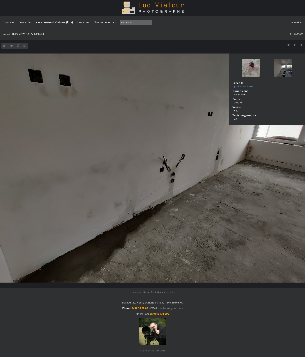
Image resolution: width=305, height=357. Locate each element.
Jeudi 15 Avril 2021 (243, 86)
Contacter (25, 22)
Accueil (6, 34)
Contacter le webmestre (163, 291)
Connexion (296, 22)
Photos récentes (105, 22)
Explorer (8, 22)
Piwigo (146, 291)
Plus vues (83, 22)
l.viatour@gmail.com (170, 308)
